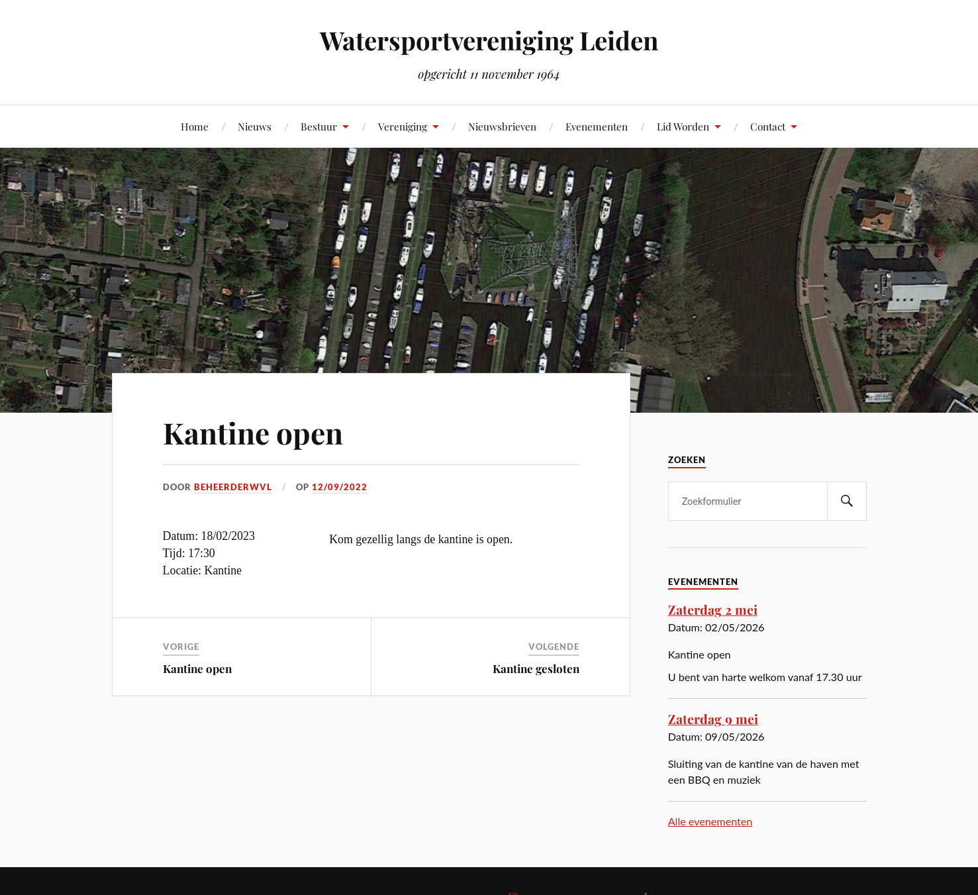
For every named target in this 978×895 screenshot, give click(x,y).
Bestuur (319, 126)
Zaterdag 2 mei (713, 609)
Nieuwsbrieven (502, 126)
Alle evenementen (710, 821)
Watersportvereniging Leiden (489, 40)
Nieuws (254, 126)
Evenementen (596, 126)
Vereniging (402, 126)
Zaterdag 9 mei (713, 718)
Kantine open (253, 432)
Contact (767, 126)
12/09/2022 (339, 487)
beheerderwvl (233, 487)
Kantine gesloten (536, 668)
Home (195, 126)
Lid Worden (683, 126)
